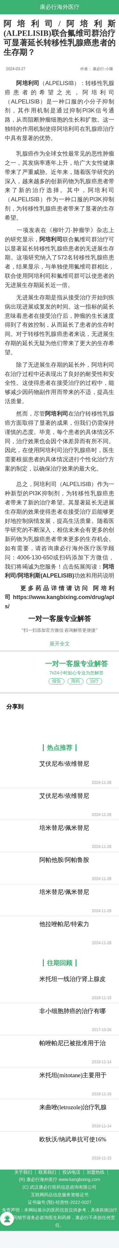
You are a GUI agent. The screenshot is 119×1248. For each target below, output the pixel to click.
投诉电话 (71, 1172)
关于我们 (23, 1172)
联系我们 (47, 1172)
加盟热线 (95, 1172)
